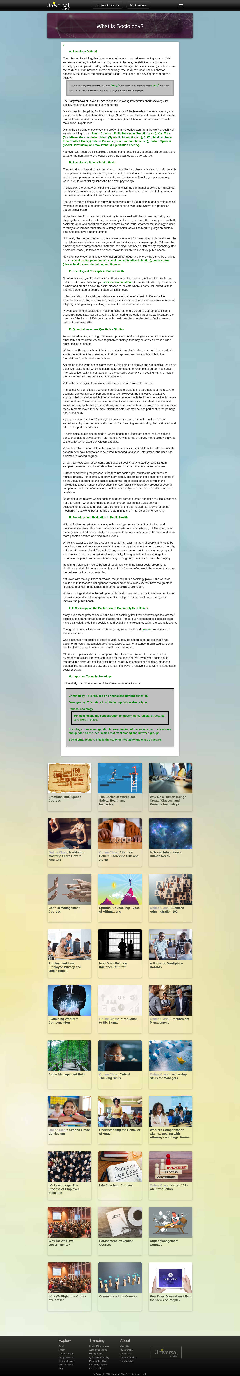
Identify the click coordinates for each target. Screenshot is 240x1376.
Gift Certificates (66, 1364)
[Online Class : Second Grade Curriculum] (69, 1146)
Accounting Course (98, 1350)
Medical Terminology (99, 1346)
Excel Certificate (97, 1368)
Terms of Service (128, 1357)
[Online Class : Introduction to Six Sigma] (120, 1035)
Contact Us (125, 1353)
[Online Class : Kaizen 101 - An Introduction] (171, 1202)
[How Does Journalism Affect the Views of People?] (171, 1313)
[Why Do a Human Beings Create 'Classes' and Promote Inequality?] (171, 813)
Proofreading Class (98, 1361)
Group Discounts (67, 1357)
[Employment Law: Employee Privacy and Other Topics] (69, 980)
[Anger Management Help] (69, 1091)
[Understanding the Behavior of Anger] (120, 1146)
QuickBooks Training (99, 1357)
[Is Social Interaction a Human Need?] (171, 869)
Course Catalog (66, 1353)
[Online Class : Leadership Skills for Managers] (171, 1091)
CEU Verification (66, 1361)
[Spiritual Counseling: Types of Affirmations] (120, 924)
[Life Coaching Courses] (120, 1202)
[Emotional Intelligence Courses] (69, 813)
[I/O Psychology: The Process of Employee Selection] (69, 1202)
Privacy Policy (126, 1361)
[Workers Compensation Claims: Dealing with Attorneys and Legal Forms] (171, 1146)
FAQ (61, 1368)
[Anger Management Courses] (171, 1257)
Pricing (62, 1350)
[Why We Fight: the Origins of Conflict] (69, 1313)
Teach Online (126, 1350)
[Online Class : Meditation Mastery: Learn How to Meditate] (69, 869)
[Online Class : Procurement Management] (171, 1035)
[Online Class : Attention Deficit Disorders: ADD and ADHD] (120, 869)
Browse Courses (107, 5)
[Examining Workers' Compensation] (69, 1035)
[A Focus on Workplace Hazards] (171, 980)
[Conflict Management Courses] (69, 924)
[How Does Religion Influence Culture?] (120, 980)
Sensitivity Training (98, 1364)
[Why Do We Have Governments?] (69, 1257)
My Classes (138, 5)
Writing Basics (96, 1353)
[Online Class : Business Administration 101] (171, 924)
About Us (124, 1346)
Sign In (62, 1346)
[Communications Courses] (120, 1313)
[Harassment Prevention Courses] (120, 1257)
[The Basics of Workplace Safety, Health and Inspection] (120, 813)
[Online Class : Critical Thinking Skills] (120, 1091)
